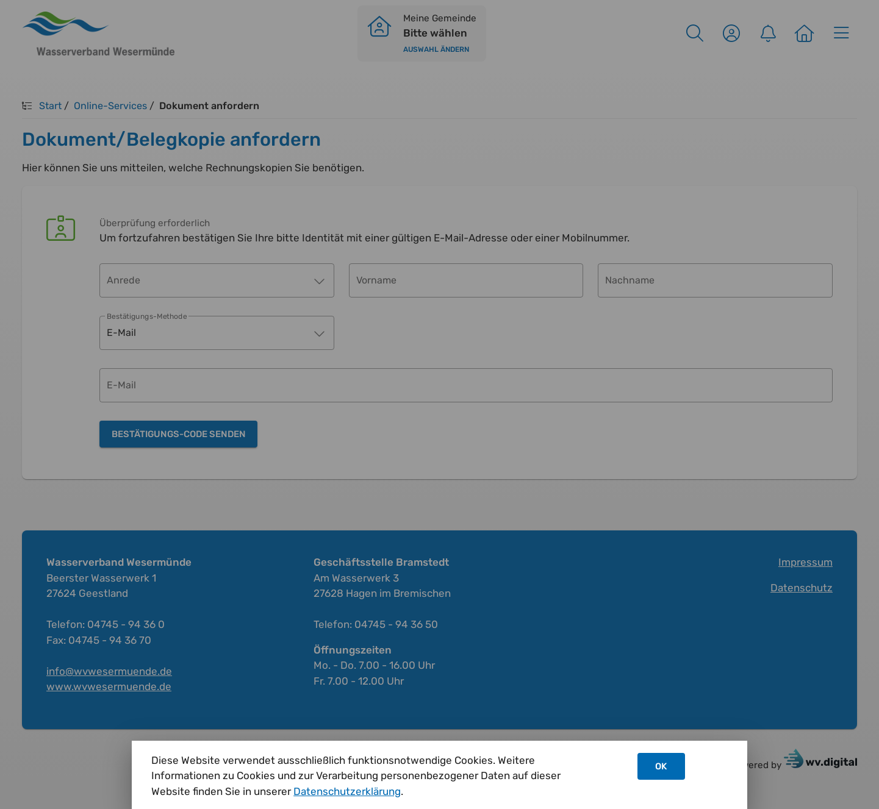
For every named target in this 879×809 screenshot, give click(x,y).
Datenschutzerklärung (347, 791)
